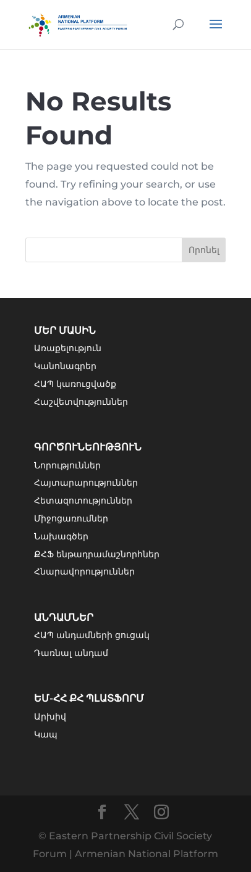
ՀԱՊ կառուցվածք (75, 384)
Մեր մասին (65, 330)
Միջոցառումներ (71, 518)
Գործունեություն (88, 447)
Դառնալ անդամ (71, 653)
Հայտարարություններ (86, 483)
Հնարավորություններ (84, 571)
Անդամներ (63, 617)
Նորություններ (67, 465)
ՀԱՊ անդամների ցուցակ (92, 635)
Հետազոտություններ (83, 500)
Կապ (45, 734)
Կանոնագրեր (65, 366)
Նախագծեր (61, 536)
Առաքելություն (67, 348)
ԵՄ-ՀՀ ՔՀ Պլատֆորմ (89, 698)
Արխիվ (50, 716)
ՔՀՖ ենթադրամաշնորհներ (97, 554)
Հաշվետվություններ (81, 402)
